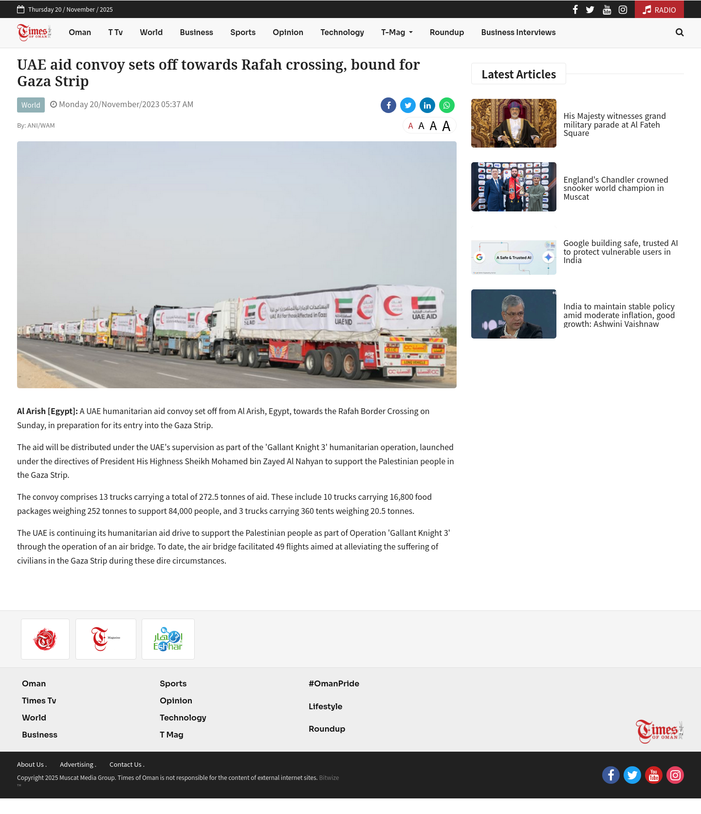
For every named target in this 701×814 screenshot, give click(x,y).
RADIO (659, 9)
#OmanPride (334, 684)
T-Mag (393, 32)
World (151, 32)
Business (197, 32)
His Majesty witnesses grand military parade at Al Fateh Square (614, 124)
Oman (80, 32)
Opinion (288, 32)
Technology (342, 32)
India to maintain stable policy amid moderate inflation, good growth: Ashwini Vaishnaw (619, 314)
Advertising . (78, 764)
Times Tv (39, 701)
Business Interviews (518, 32)
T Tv (116, 32)
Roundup (447, 32)
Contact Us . (127, 764)
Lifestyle (326, 706)
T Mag (172, 735)
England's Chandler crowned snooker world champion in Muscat (615, 187)
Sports (243, 32)
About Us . (32, 764)
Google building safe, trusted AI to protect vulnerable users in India (620, 251)
